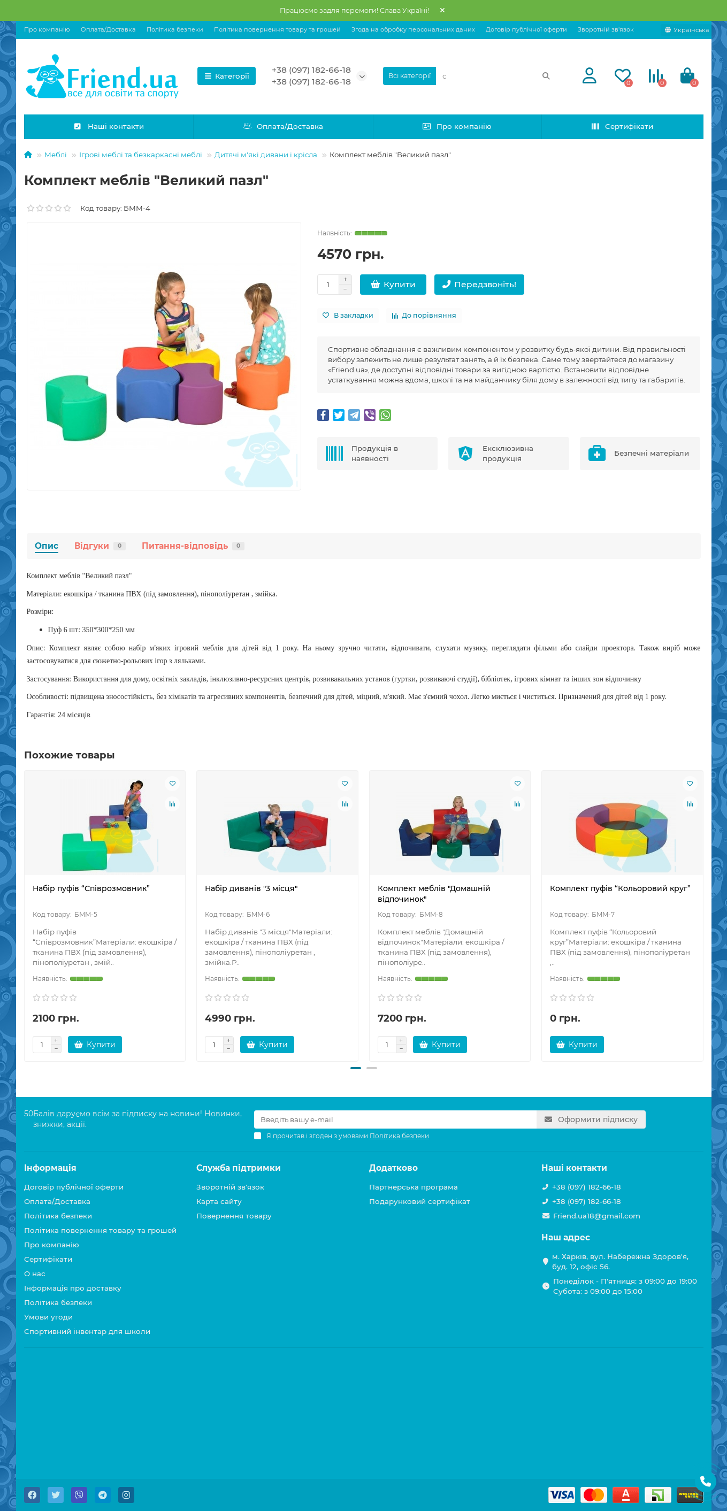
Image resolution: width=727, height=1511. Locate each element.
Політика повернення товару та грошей (277, 29)
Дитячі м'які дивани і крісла (266, 154)
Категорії (227, 76)
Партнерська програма (413, 1187)
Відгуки (100, 546)
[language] (687, 30)
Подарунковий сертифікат (419, 1201)
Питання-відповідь (193, 546)
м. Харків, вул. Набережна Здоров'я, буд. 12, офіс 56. (620, 1261)
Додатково (393, 1168)
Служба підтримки (238, 1168)
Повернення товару (234, 1215)
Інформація (50, 1168)
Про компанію (47, 29)
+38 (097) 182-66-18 (311, 70)
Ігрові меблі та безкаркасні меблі (140, 154)
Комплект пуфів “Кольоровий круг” (620, 888)
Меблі (55, 154)
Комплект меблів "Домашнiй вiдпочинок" (434, 894)
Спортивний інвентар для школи (87, 1331)
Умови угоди (48, 1317)
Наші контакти (108, 126)
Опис (46, 546)
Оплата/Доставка (108, 29)
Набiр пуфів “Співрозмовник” (91, 888)
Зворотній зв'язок (606, 29)
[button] (355, 1068)
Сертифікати (622, 126)
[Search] (496, 76)
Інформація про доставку (72, 1288)
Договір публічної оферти (526, 29)
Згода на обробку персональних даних (413, 29)
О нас (34, 1273)
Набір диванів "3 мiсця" (251, 888)
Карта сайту (219, 1201)
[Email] (395, 1119)
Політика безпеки (175, 29)
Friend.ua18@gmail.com (596, 1215)
